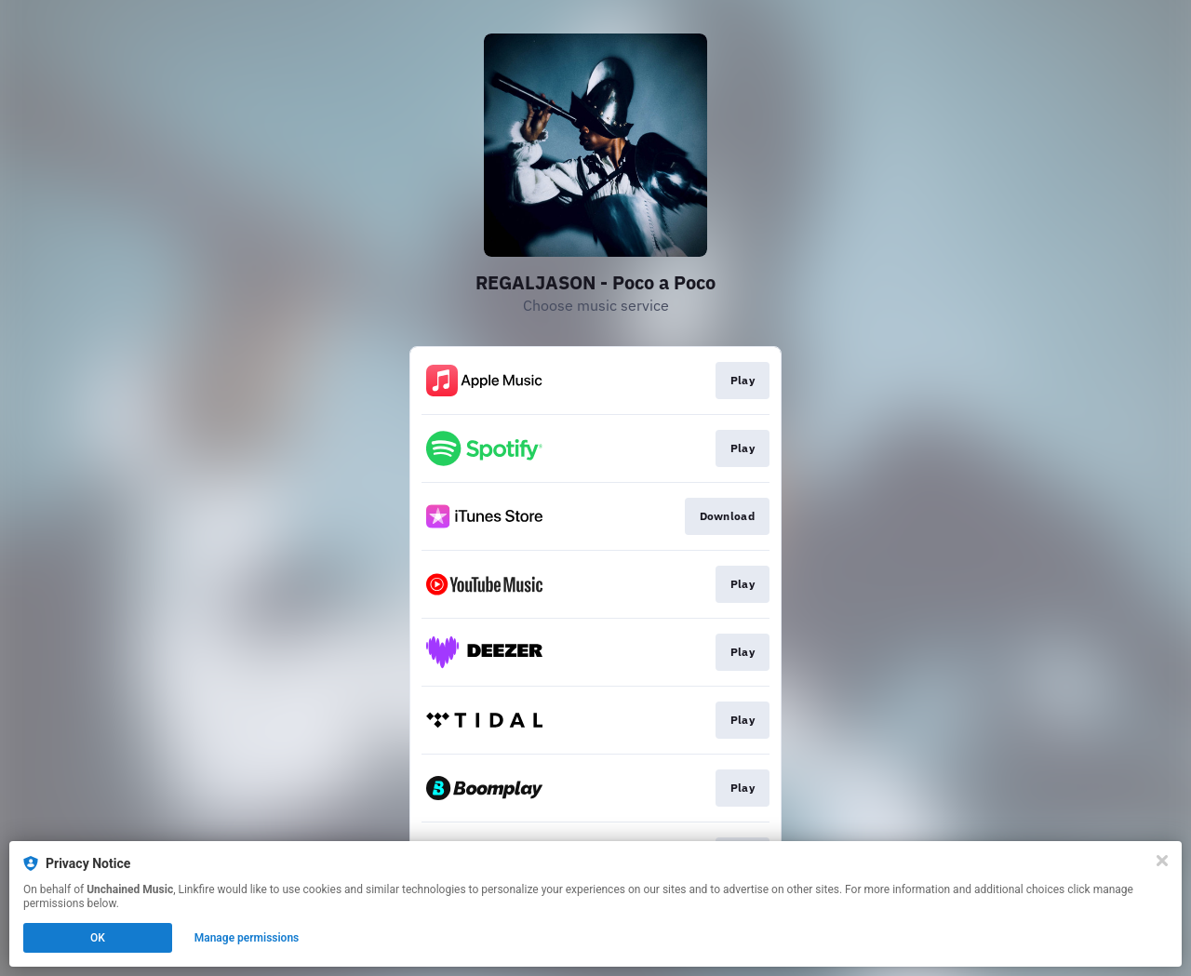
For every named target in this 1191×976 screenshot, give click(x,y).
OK (97, 937)
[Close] (1162, 861)
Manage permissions (247, 937)
